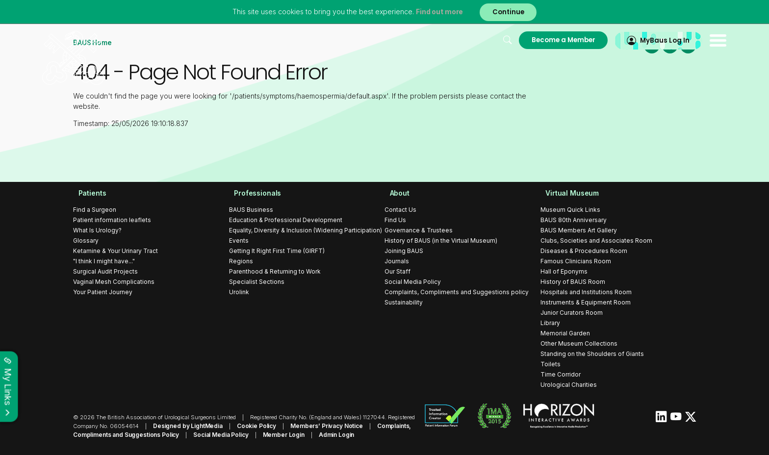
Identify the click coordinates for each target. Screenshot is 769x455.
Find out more (437, 12)
